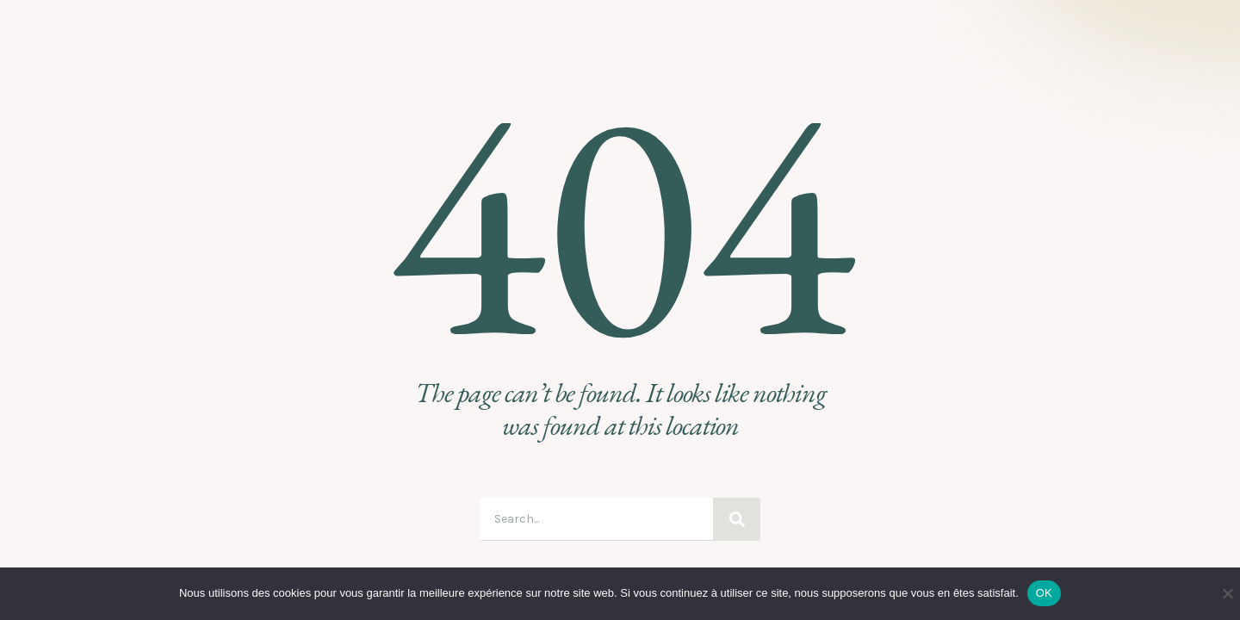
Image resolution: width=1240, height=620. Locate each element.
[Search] (736, 519)
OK (1044, 592)
